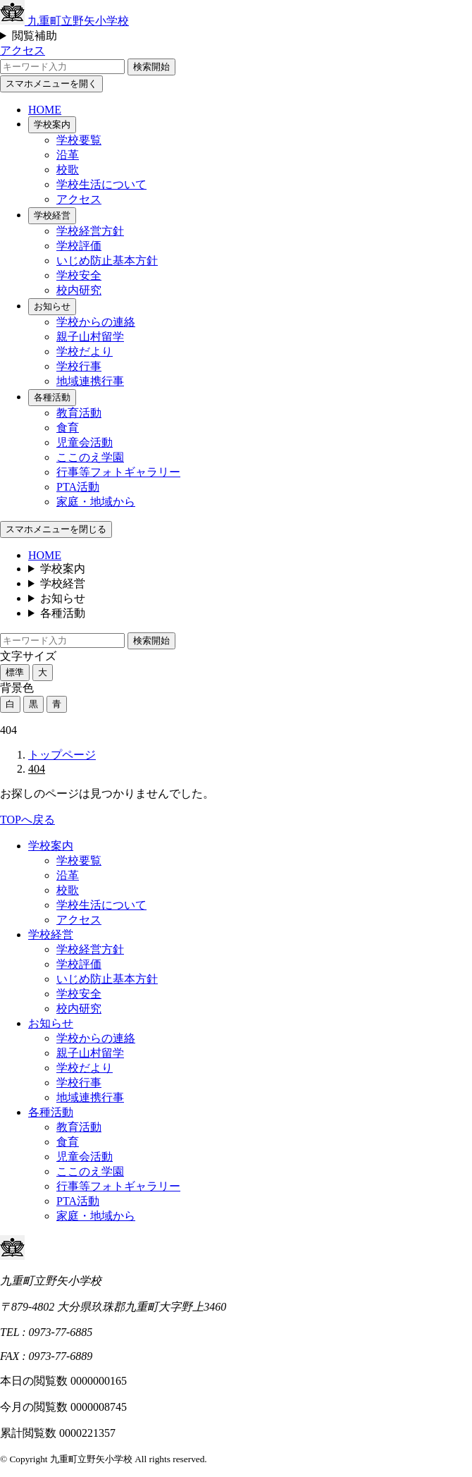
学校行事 (78, 366)
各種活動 (52, 397)
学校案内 (52, 124)
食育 (67, 428)
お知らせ (52, 306)
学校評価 (78, 246)
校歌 (67, 170)
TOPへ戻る (27, 820)
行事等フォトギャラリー (118, 472)
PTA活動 (77, 487)
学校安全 (78, 275)
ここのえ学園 (90, 457)
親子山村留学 (90, 337)
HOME (44, 110)
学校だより (84, 351)
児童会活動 (84, 442)
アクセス (22, 50)
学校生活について (101, 184)
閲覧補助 (34, 36)
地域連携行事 (90, 381)
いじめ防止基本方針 (107, 260)
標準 (15, 672)
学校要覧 (78, 140)
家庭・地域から (95, 502)
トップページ (62, 755)
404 (36, 769)
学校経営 (52, 215)
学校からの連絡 (95, 322)
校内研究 (78, 290)
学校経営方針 (90, 231)
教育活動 (78, 413)
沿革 (67, 155)
